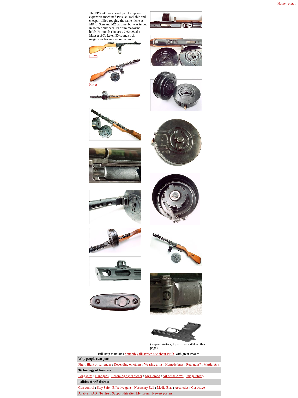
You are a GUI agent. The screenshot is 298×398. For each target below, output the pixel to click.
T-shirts (104, 393)
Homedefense (174, 364)
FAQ (94, 393)
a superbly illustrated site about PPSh (149, 354)
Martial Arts (212, 364)
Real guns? (193, 364)
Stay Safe (103, 387)
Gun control (86, 387)
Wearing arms (153, 364)
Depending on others (127, 364)
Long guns (85, 376)
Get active (198, 387)
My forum (143, 393)
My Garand (152, 376)
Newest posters (162, 393)
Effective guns (122, 387)
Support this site (122, 393)
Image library (195, 376)
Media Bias (164, 387)
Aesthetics (182, 387)
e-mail (292, 3)
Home (282, 3)
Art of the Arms (173, 376)
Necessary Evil (144, 387)
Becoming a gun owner (126, 376)
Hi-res (93, 56)
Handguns (102, 376)
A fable (83, 393)
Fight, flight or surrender (94, 364)
